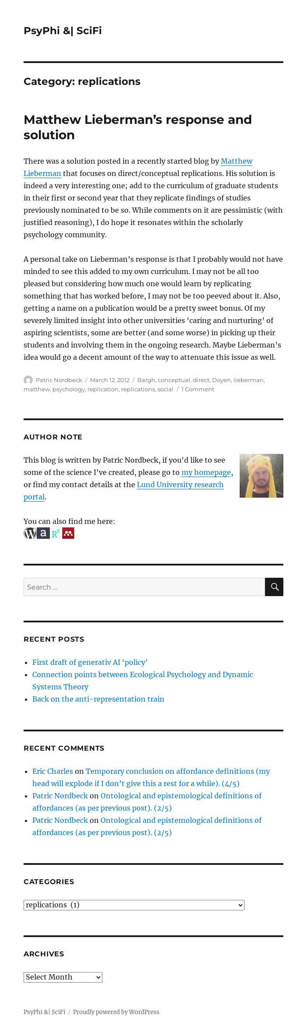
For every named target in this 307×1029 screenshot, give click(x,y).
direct (201, 379)
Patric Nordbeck (59, 379)
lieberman (249, 379)
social (165, 389)
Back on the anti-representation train (98, 699)
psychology (68, 389)
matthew (37, 389)
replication (103, 389)
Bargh (146, 379)
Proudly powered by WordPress (116, 1012)
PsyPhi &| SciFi (63, 31)
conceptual (174, 379)
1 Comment (197, 389)
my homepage (206, 472)
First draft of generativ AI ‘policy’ (90, 662)
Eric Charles (52, 771)
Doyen (221, 379)
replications (138, 389)
